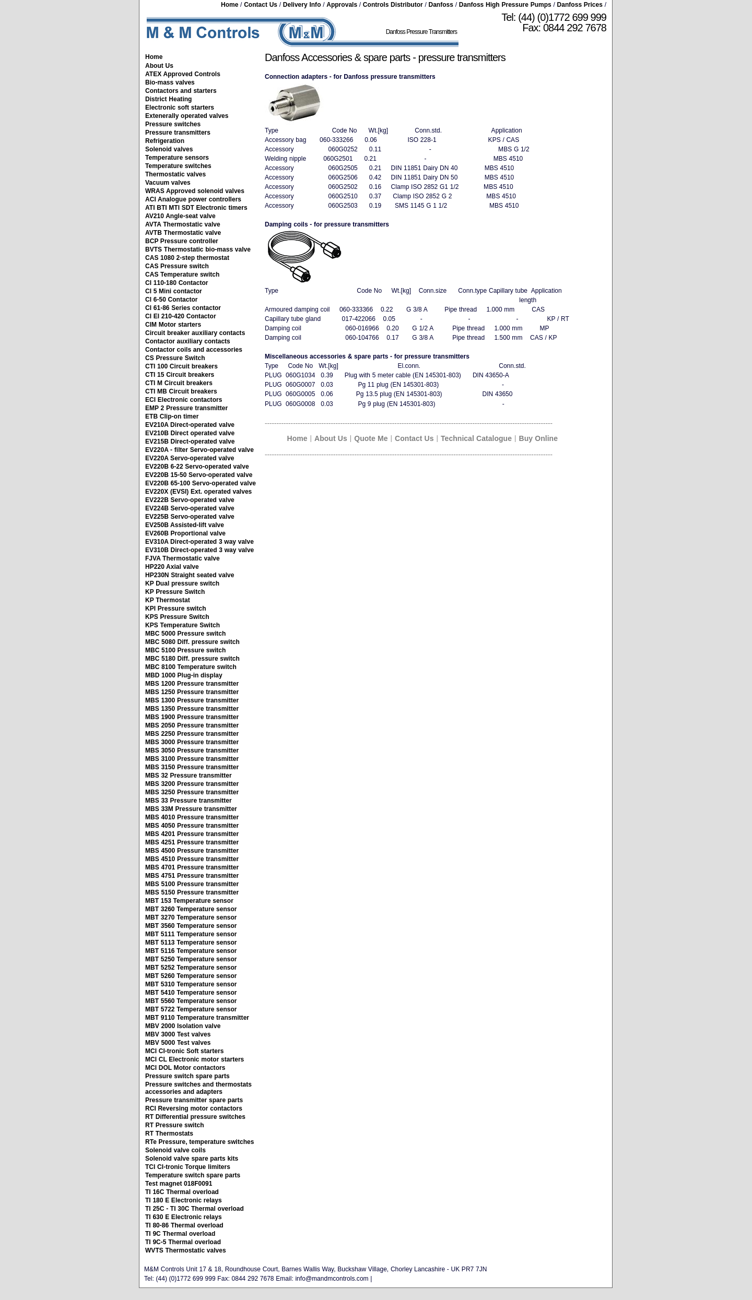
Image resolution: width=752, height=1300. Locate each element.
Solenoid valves (169, 149)
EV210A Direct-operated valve (189, 424)
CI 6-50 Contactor (171, 299)
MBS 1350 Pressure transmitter (192, 708)
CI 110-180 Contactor (176, 283)
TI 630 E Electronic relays (183, 1217)
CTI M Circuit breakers (179, 383)
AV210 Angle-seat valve (180, 216)
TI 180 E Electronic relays (183, 1200)
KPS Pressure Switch (177, 617)
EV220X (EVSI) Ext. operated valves (198, 491)
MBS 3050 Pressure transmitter (192, 750)
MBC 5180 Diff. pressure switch (192, 658)
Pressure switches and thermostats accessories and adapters (198, 1088)
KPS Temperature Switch (182, 625)
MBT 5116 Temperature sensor (191, 951)
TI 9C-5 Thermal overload (183, 1242)
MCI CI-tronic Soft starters (184, 1051)
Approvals (341, 4)
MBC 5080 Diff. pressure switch (192, 642)
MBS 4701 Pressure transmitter (192, 867)
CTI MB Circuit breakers (181, 391)
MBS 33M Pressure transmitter (191, 809)
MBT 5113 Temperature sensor (191, 942)
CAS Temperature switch (182, 274)
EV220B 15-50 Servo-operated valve (198, 475)
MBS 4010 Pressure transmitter (192, 817)
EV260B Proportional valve (185, 533)
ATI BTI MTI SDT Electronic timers (196, 207)
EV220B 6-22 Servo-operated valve (197, 466)
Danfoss (440, 4)
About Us (159, 65)
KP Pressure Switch (175, 591)
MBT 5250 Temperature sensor (191, 959)
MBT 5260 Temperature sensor (191, 976)
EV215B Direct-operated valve (190, 441)
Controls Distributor (393, 4)
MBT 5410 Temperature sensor (191, 992)
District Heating (168, 99)
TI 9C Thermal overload (180, 1233)
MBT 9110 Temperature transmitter (197, 1017)
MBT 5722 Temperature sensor (191, 1009)
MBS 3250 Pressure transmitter (192, 792)
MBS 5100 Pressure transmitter (192, 884)
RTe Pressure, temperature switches (199, 1142)
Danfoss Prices (580, 4)
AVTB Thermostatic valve (183, 232)
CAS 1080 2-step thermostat (187, 257)
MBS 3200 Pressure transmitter (192, 784)
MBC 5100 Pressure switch (185, 650)
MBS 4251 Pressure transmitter (192, 842)
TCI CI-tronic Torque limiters (187, 1167)
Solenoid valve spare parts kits (191, 1158)
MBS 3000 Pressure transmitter (192, 742)
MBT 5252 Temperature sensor (191, 967)
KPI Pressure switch (175, 608)
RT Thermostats (169, 1133)
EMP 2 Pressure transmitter (186, 408)
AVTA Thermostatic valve (182, 224)
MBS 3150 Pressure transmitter (192, 767)
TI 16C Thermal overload (182, 1192)
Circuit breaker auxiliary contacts (195, 333)
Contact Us (260, 4)
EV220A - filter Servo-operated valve (199, 450)
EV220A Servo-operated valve (189, 458)
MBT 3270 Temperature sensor (191, 917)
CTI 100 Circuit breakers (181, 366)
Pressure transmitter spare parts (194, 1100)
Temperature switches (178, 166)
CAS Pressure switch (177, 266)
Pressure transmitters (177, 132)
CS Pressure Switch (175, 358)
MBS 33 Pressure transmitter (188, 800)
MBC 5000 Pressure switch (185, 633)
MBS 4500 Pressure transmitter (192, 850)
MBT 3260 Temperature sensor (191, 909)
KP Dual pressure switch (182, 583)
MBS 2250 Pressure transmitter (192, 733)
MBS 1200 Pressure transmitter (192, 683)
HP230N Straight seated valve (189, 575)
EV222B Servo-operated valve (189, 500)
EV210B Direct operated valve (189, 433)
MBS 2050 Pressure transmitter (192, 725)
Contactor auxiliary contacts (187, 341)
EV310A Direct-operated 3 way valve (199, 541)
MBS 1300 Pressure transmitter (192, 700)
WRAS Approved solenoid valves (194, 191)
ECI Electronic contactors (183, 399)
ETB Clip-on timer (171, 416)
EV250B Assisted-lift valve (184, 525)
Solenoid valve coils (175, 1150)
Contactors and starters (181, 90)
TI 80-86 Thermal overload (184, 1225)
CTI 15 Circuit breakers (179, 374)
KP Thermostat (167, 600)
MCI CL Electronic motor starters (194, 1059)
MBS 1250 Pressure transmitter (192, 692)
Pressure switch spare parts (187, 1076)
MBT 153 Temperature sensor (189, 900)
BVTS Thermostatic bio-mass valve (198, 249)
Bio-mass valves (170, 82)
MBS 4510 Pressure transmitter (192, 859)
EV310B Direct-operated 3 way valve (199, 550)
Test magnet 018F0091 (178, 1183)
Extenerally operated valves (187, 116)
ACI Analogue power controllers (193, 199)
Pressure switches (173, 124)
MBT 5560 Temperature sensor (191, 1001)
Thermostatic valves (175, 174)
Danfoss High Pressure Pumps (505, 4)
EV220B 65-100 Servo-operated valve (200, 483)
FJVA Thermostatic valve (182, 558)
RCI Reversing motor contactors (193, 1108)
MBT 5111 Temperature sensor (191, 934)
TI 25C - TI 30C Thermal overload (194, 1208)
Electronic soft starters (179, 107)
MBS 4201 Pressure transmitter (192, 834)
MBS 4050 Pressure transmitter (192, 825)
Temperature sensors (177, 157)
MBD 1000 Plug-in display (183, 675)
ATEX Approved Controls (182, 74)
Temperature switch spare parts (192, 1175)
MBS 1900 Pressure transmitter (192, 717)
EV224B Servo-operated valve (189, 508)
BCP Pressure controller (181, 241)
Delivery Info (302, 4)
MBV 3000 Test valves (177, 1034)
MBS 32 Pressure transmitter (188, 775)
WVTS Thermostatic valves (185, 1250)
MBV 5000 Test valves (177, 1042)
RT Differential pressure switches (195, 1116)
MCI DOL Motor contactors (185, 1067)
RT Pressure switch (174, 1125)
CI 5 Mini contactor (173, 291)
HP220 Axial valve (172, 566)
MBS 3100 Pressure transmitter (192, 758)
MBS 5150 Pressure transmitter (192, 892)
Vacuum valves (168, 182)
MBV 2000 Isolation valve (182, 1026)
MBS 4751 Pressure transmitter (192, 875)
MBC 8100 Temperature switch (191, 667)
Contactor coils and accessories (193, 349)
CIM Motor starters (173, 324)
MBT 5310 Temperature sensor (191, 984)
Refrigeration (164, 141)
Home (229, 4)
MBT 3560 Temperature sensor (191, 925)
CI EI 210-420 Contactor (180, 316)
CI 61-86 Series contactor (183, 308)
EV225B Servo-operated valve (189, 516)
